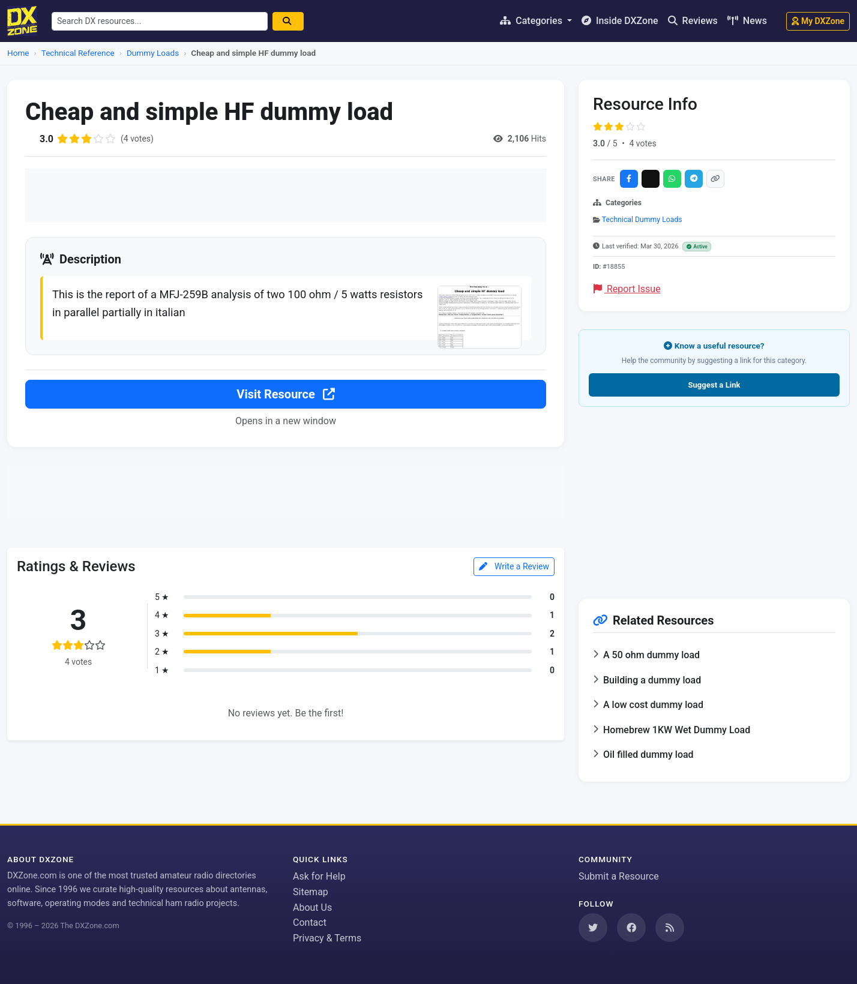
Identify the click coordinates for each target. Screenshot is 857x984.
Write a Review (514, 566)
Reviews (693, 20)
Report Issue (627, 289)
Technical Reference (78, 53)
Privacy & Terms (327, 938)
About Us (312, 907)
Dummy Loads (153, 53)
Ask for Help (319, 876)
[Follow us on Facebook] (631, 927)
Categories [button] (532, 20)
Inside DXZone (620, 20)
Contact (309, 922)
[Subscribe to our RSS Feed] (669, 927)
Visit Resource (285, 394)
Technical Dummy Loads (642, 219)
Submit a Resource (619, 876)
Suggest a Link (714, 384)
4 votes (642, 143)
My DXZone (818, 21)
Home (18, 53)
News (747, 20)
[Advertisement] (285, 196)
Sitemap (310, 892)
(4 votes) (137, 138)
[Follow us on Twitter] (593, 927)
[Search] (288, 21)
